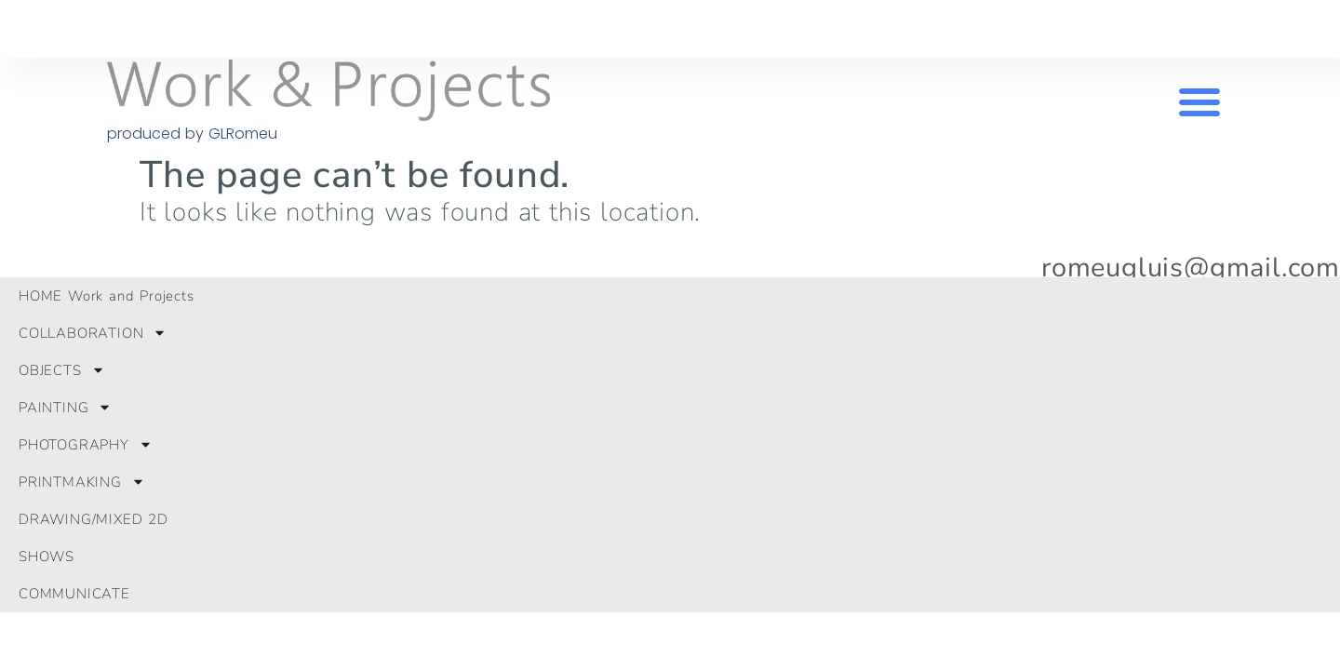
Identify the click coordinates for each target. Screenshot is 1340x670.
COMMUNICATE (74, 593)
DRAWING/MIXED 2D (93, 519)
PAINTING (65, 407)
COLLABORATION (93, 332)
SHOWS (46, 556)
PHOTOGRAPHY (86, 444)
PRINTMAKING (82, 481)
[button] (1199, 101)
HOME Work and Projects (106, 296)
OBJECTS (62, 370)
